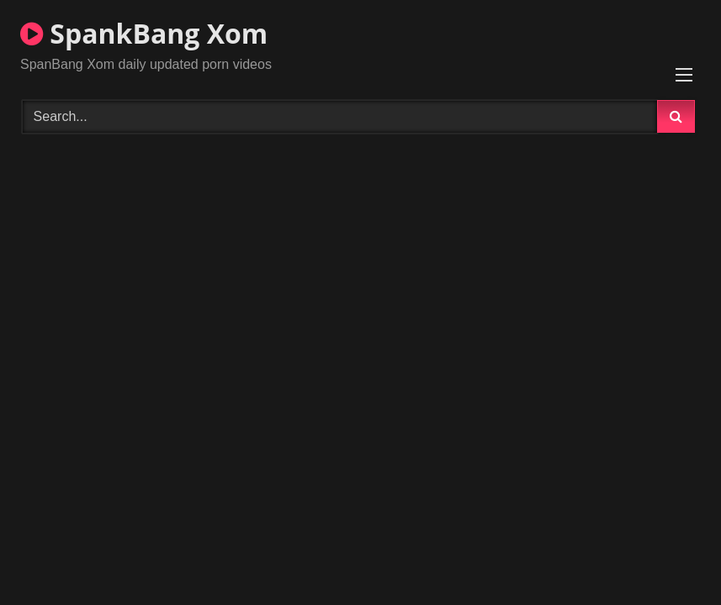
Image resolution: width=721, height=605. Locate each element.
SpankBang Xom (144, 33)
